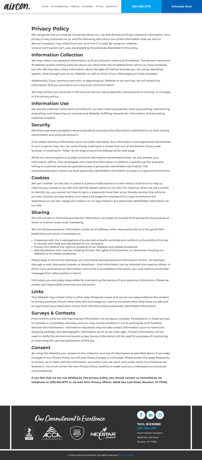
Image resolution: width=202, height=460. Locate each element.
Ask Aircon (111, 6)
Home (45, 6)
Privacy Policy (126, 455)
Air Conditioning (59, 6)
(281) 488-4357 (147, 428)
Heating (75, 6)
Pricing (99, 6)
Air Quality (87, 6)
